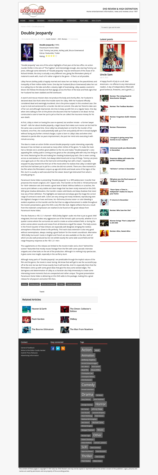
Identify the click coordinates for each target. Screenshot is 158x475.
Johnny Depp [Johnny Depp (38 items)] (97, 409)
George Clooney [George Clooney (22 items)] (87, 405)
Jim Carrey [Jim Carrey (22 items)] (85, 409)
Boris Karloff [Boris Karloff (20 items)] (96, 367)
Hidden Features (55, 20)
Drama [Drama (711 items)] (87, 394)
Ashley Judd (34, 284)
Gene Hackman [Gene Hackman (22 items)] (99, 399)
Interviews (71, 20)
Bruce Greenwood (48, 284)
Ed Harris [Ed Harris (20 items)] (99, 395)
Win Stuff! (96, 20)
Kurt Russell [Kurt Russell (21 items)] (85, 413)
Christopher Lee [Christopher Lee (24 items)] (87, 373)
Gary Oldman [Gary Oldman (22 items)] (86, 399)
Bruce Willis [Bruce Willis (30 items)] (95, 370)
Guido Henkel (51, 39)
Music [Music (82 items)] (100, 429)
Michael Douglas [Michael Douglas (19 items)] (87, 426)
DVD (59, 39)
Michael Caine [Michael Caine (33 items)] (97, 422)
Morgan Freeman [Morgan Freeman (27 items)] (88, 430)
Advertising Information (30, 355)
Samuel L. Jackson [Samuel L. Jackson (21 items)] (100, 443)
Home (22, 20)
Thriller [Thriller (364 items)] (87, 456)
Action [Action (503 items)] (87, 349)
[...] (133, 89)
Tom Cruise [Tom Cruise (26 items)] (100, 457)
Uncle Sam (106, 74)
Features (84, 20)
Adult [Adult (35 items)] (97, 350)
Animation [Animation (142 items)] (88, 355)
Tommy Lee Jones (73, 284)
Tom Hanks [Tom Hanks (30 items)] (86, 461)
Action (24, 284)
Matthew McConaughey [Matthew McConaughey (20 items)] (89, 419)
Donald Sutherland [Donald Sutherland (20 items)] (87, 389)
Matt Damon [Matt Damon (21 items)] (99, 416)
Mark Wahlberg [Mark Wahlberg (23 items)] (87, 416)
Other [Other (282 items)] (97, 435)
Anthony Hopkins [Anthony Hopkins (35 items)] (88, 360)
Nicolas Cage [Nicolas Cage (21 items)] (86, 436)
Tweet (42, 291)
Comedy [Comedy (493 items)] (88, 384)
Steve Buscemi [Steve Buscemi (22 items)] (101, 451)
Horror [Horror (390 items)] (100, 404)
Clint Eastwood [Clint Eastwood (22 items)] (86, 380)
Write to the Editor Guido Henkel (33, 350)
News (31, 20)
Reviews (40, 20)
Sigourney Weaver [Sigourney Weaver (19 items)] (87, 451)
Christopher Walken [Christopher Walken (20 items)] (88, 377)
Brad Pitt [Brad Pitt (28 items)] (85, 370)
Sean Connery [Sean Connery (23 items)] (95, 447)
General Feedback (27, 348)
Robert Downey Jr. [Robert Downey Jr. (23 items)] (88, 439)
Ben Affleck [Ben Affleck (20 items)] (85, 367)
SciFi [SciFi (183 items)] (84, 447)
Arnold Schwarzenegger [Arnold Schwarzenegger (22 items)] (89, 363)
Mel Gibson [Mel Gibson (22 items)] (85, 422)
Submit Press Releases (29, 353)
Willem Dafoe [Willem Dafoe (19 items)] (97, 461)
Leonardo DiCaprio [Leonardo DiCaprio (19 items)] (98, 413)
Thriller (61, 284)
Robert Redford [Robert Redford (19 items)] (86, 443)
